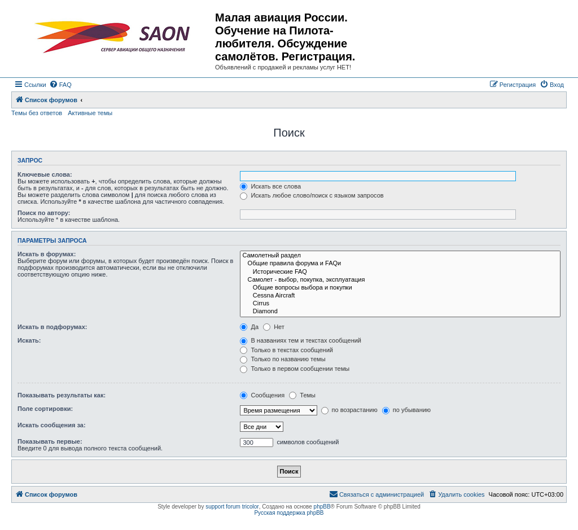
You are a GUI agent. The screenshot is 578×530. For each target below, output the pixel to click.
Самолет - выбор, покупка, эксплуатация (400, 280)
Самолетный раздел (400, 256)
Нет (273, 326)
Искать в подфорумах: (52, 326)
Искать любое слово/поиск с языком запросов (311, 195)
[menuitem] (60, 84)
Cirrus (400, 304)
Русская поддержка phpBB (288, 513)
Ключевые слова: (44, 174)
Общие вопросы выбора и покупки (400, 288)
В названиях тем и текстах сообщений (300, 340)
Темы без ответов (36, 112)
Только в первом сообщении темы (294, 368)
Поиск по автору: (43, 212)
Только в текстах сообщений (286, 350)
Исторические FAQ (400, 272)
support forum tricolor (232, 506)
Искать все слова (270, 186)
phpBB (322, 506)
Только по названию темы (282, 359)
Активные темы (90, 112)
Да (249, 326)
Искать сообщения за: (51, 425)
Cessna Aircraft (400, 296)
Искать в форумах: (46, 254)
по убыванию (406, 409)
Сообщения (262, 395)
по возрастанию (349, 409)
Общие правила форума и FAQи (400, 264)
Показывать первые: (49, 441)
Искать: (29, 340)
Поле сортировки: (45, 408)
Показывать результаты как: (61, 395)
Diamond (400, 312)
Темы (302, 395)
